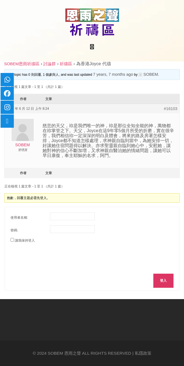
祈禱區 (66, 64)
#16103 (170, 108)
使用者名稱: (19, 217)
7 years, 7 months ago (113, 74)
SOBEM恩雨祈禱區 (22, 64)
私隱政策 (143, 353)
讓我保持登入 (25, 240)
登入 (163, 281)
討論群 (49, 64)
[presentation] (52, 257)
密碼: (14, 230)
